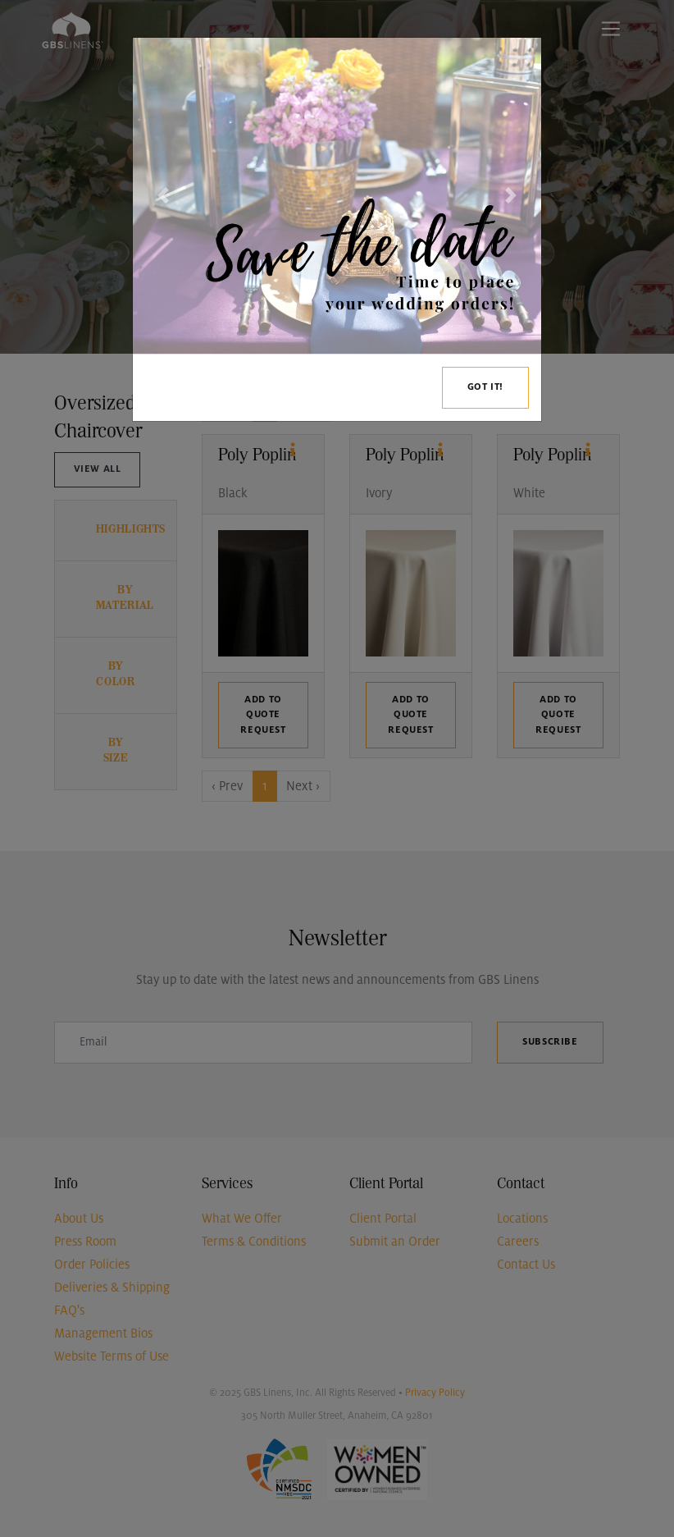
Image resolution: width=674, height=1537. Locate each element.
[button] (163, 196)
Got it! (485, 387)
